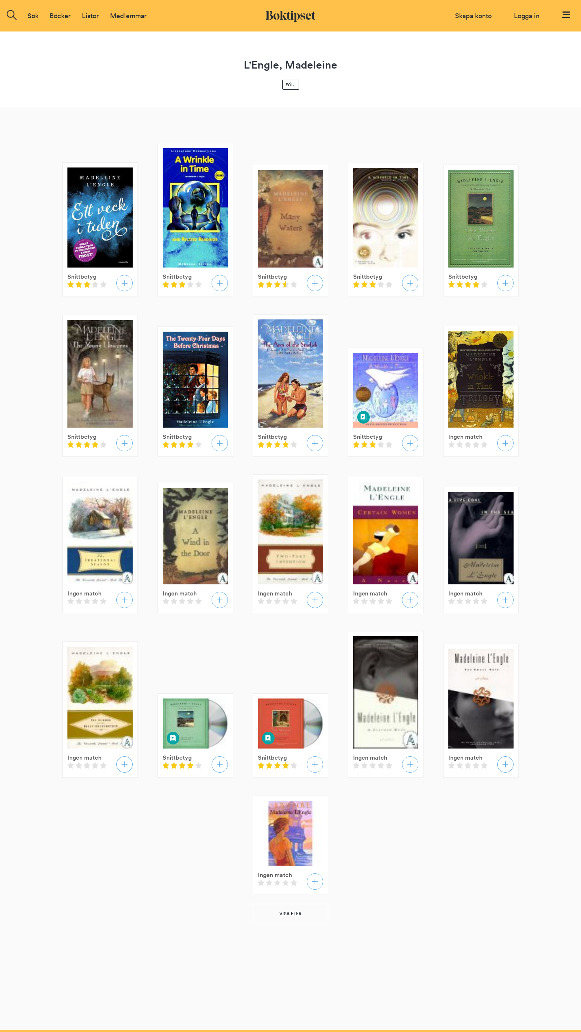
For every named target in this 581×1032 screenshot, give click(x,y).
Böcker (60, 15)
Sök (33, 15)
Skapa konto (473, 15)
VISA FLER (290, 913)
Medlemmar (128, 15)
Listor (90, 15)
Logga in (527, 15)
